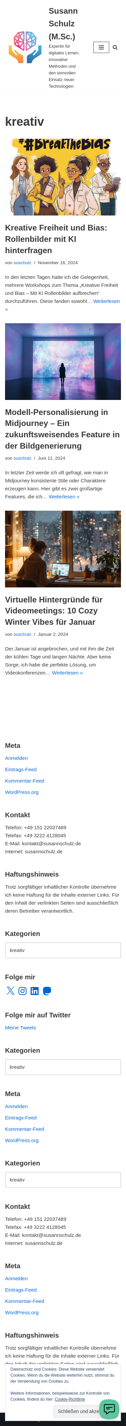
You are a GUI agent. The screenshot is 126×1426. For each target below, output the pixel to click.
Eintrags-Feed (21, 769)
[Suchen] (115, 47)
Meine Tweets (20, 1027)
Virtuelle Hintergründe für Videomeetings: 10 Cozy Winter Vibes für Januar (53, 610)
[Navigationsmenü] (101, 47)
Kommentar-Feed (24, 781)
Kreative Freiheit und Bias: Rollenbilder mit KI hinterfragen (56, 239)
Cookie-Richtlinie (70, 1399)
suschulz (23, 262)
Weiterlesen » (64, 496)
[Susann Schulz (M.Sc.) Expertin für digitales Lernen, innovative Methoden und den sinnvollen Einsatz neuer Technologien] (44, 47)
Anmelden (16, 758)
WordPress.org (22, 792)
